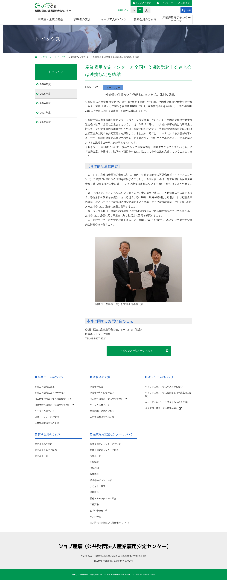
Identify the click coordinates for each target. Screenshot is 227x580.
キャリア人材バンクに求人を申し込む (164, 386)
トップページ (44, 57)
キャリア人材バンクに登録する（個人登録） (167, 402)
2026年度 (45, 84)
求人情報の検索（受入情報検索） (51, 399)
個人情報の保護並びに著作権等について (110, 522)
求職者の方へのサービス (102, 392)
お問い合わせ (96, 510)
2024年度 (45, 103)
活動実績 (94, 462)
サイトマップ (166, 3)
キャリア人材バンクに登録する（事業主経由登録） (168, 394)
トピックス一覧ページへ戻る (136, 350)
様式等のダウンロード (101, 480)
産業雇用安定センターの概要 (104, 450)
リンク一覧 (95, 516)
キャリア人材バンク (113, 19)
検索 (189, 10)
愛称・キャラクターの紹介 (103, 498)
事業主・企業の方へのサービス (50, 392)
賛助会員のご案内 (145, 19)
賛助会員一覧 (41, 456)
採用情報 (94, 492)
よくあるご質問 (143, 3)
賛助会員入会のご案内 (46, 450)
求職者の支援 (81, 19)
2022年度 (45, 122)
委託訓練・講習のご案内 (102, 410)
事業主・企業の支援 (50, 19)
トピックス (59, 57)
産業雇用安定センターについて (176, 19)
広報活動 (94, 504)
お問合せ (185, 3)
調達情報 (94, 474)
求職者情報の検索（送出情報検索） (52, 405)
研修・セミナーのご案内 (47, 417)
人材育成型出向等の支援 (47, 423)
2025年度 (45, 93)
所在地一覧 (95, 456)
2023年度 (45, 112)
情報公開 (94, 468)
